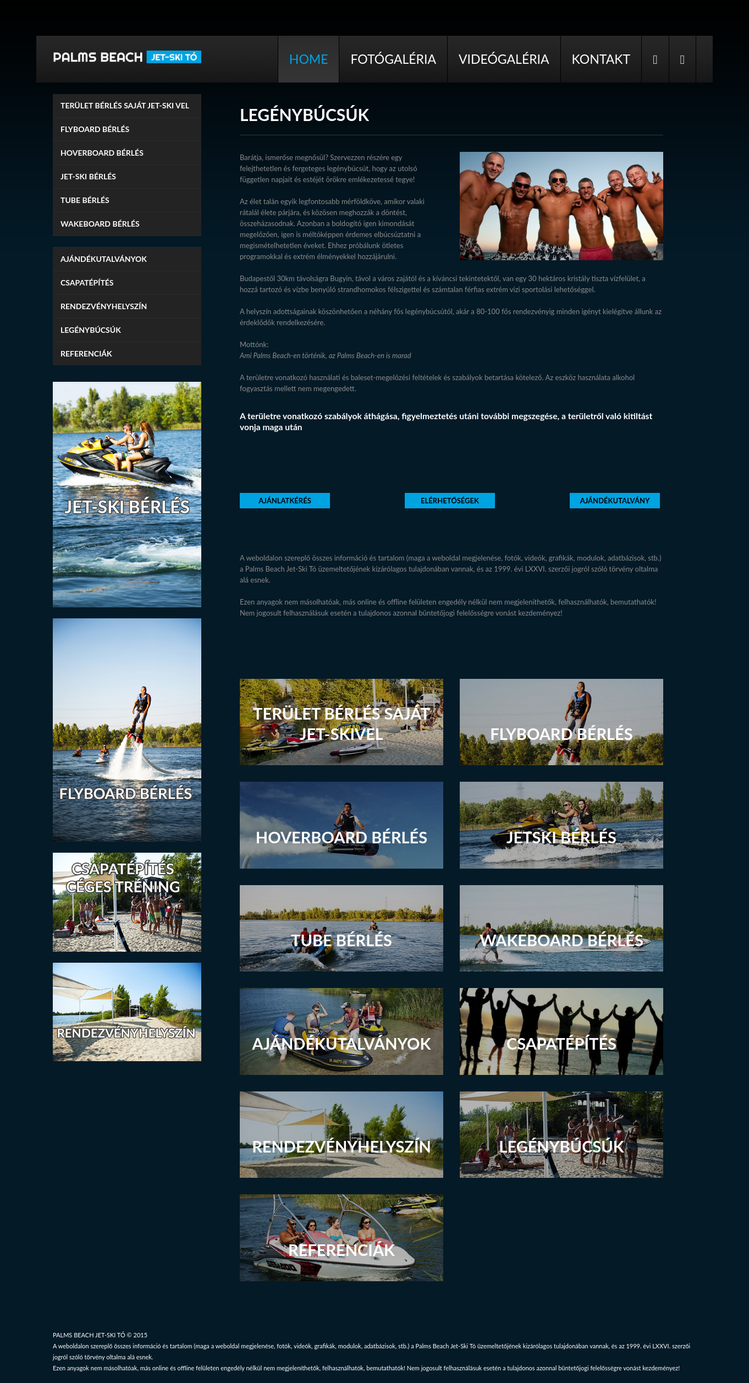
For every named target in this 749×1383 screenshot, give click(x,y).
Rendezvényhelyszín (103, 306)
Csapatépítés (87, 282)
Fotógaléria (393, 59)
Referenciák (86, 353)
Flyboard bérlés (94, 129)
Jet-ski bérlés (88, 176)
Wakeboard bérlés (100, 223)
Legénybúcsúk (90, 329)
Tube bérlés (84, 200)
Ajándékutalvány (615, 500)
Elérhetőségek (450, 500)
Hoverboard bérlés (102, 152)
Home (308, 59)
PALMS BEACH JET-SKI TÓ (89, 1334)
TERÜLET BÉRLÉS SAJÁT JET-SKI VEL (124, 105)
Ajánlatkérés (284, 500)
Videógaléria (504, 59)
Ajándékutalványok (103, 259)
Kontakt (601, 59)
